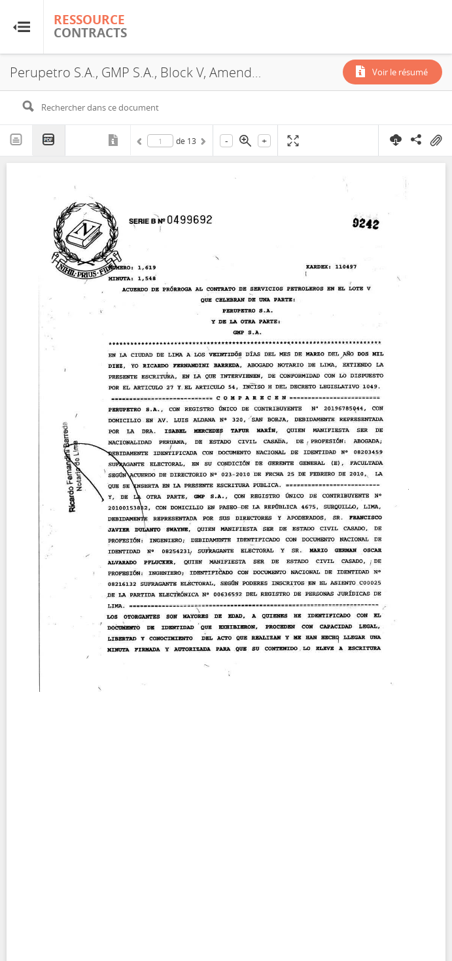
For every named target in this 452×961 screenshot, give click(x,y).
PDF (49, 140)
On (435, 140)
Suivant (202, 143)
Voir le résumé (400, 72)
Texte (16, 140)
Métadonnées (114, 140)
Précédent (141, 143)
